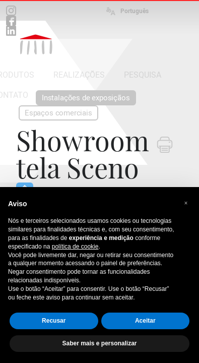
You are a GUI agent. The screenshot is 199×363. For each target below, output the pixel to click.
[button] (186, 203)
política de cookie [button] (75, 246)
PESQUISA (142, 75)
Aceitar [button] (145, 320)
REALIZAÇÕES (79, 75)
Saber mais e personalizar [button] (99, 343)
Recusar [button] (53, 320)
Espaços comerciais (58, 112)
